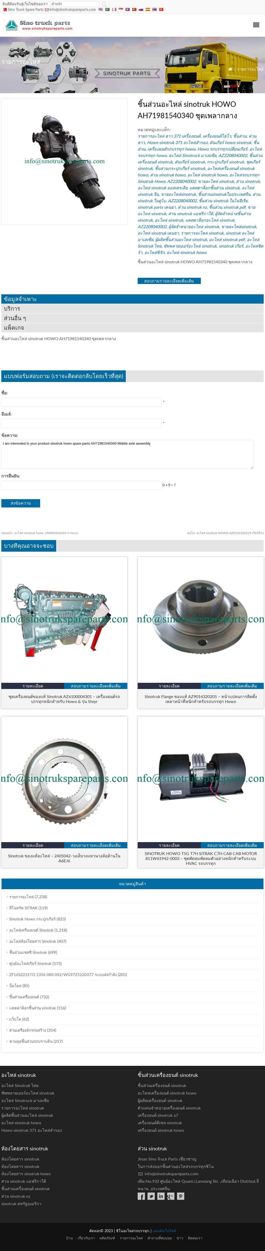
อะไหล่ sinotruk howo (207, 174)
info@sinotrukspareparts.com (72, 9)
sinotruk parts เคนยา (157, 207)
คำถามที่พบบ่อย (160, 1238)
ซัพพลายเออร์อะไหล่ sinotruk (190, 245)
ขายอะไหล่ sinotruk (216, 181)
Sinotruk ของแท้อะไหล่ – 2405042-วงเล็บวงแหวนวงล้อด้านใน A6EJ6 (64, 858)
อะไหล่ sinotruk (169, 220)
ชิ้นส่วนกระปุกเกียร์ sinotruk (180, 168)
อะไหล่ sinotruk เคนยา (158, 232)
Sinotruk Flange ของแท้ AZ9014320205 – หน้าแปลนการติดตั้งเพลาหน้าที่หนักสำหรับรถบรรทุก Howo (201, 699)
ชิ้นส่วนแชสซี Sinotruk (28, 952)
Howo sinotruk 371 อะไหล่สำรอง (177, 142)
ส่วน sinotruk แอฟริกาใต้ (190, 213)
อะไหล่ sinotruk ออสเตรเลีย (162, 187)
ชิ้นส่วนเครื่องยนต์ (24, 996)
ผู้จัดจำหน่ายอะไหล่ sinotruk (193, 226)
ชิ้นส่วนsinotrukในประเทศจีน (224, 194)
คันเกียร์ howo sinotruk (230, 142)
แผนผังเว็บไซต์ (164, 1230)
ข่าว (179, 1238)
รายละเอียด (33, 685)
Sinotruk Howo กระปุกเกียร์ (32, 919)
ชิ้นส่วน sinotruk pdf (227, 207)
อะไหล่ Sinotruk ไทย (20, 1085)
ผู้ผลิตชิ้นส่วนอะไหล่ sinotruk (181, 239)
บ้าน (69, 1238)
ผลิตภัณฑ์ (107, 1238)
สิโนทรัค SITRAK (23, 907)
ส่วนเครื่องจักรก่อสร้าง (27, 1030)
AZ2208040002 (232, 155)
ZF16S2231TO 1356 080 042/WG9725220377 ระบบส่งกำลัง (63, 974)
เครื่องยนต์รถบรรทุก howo (171, 148)
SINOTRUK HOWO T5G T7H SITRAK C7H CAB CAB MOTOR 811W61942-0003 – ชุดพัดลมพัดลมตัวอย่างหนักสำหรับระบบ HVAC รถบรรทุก (201, 858)
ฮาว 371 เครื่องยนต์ (183, 135)
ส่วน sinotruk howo (167, 174)
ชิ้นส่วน (240, 135)
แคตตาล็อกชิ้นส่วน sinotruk (214, 187)
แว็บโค (15, 1019)
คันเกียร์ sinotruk (190, 161)
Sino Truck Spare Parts (25, 9)
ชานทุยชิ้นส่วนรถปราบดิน (31, 1041)
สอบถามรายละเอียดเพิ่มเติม (169, 280)
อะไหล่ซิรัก (154, 252)
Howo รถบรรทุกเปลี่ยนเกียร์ (222, 148)
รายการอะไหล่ (250, 68)
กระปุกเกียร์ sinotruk (225, 161)
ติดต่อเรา (195, 1238)
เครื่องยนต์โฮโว (217, 135)
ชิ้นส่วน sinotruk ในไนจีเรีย (223, 200)
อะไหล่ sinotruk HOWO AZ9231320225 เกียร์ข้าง (225, 533)
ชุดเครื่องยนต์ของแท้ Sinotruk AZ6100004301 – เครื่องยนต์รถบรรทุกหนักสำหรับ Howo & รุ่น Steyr (64, 699)
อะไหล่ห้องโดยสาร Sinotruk (32, 941)
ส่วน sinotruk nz (192, 207)
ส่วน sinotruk (248, 181)
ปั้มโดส (15, 985)
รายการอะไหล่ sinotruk (202, 232)
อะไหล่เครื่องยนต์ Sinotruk (31, 930)
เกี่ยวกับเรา (86, 1238)
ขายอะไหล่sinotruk (178, 194)
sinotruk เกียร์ (231, 245)
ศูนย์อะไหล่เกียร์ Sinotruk (30, 963)
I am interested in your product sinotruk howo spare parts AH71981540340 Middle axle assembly (127, 454)
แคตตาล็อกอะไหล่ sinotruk (209, 220)
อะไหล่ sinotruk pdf (227, 239)
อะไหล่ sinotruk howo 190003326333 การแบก (39, 533)
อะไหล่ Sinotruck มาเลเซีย (192, 155)
